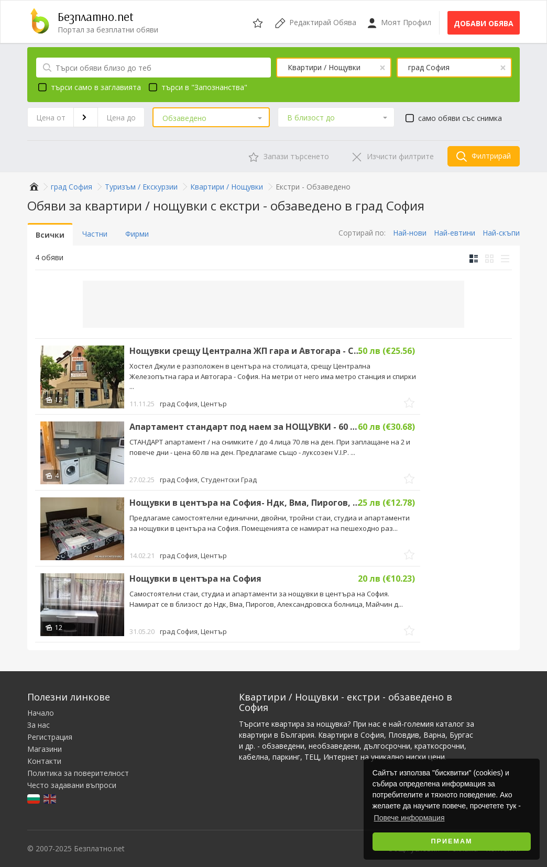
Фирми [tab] (137, 234)
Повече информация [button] (409, 818)
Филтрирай (483, 156)
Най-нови (409, 233)
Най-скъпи (501, 233)
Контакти (44, 761)
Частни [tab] (94, 234)
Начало (40, 713)
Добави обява (483, 23)
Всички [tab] (50, 235)
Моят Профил (399, 22)
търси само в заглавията (88, 87)
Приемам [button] (452, 841)
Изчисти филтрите (393, 156)
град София (193, 403)
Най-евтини (454, 233)
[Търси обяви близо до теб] (153, 67)
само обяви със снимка (452, 118)
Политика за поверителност (78, 773)
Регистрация (49, 737)
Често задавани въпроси (71, 785)
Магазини (44, 749)
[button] (211, 118)
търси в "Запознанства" (196, 87)
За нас (38, 725)
